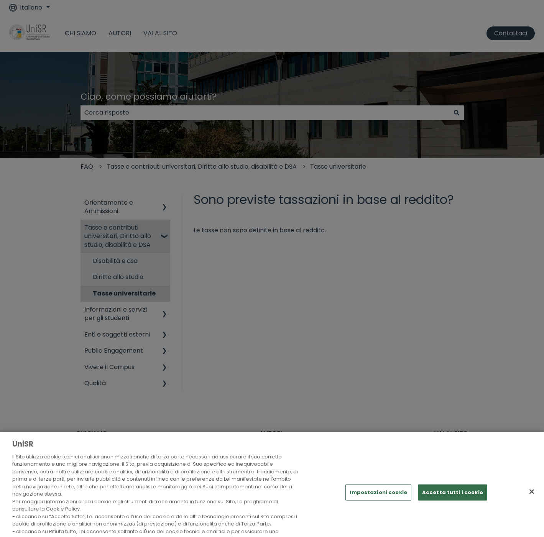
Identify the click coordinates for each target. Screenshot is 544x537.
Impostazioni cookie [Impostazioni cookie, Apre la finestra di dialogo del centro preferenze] (378, 498)
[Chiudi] (531, 497)
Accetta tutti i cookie (452, 498)
